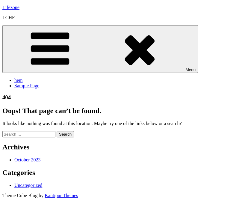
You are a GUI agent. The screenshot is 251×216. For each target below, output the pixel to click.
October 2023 (27, 159)
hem (18, 80)
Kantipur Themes (61, 195)
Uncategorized (28, 185)
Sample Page (26, 85)
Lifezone (10, 7)
